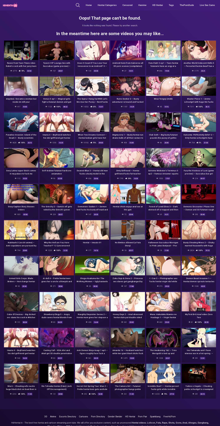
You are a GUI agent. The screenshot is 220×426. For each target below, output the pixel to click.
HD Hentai (157, 5)
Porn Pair (142, 416)
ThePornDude (187, 5)
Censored (127, 5)
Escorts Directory (67, 416)
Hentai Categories (107, 5)
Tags (171, 5)
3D (45, 416)
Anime (53, 416)
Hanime (142, 5)
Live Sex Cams (207, 5)
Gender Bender (115, 416)
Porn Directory (98, 416)
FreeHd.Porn (169, 416)
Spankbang (155, 416)
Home (89, 5)
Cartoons (83, 416)
